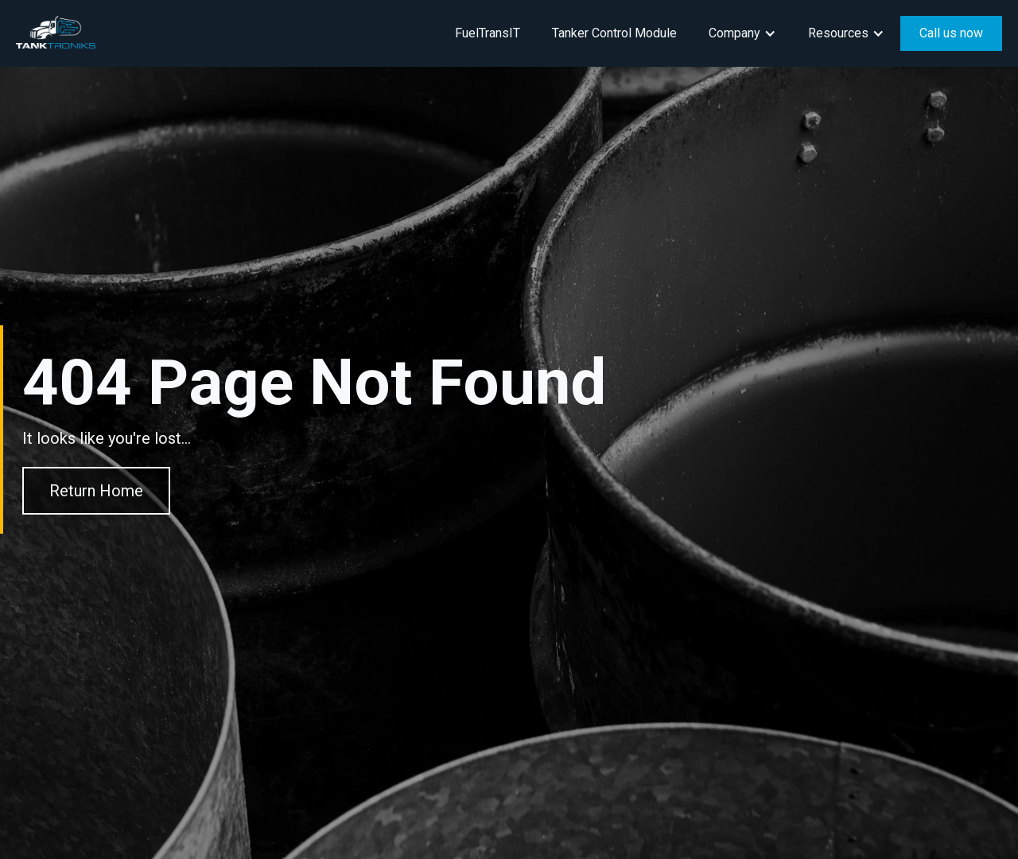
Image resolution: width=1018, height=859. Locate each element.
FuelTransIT (487, 33)
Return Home (96, 490)
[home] (55, 32)
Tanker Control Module (614, 33)
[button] (742, 33)
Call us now (951, 33)
